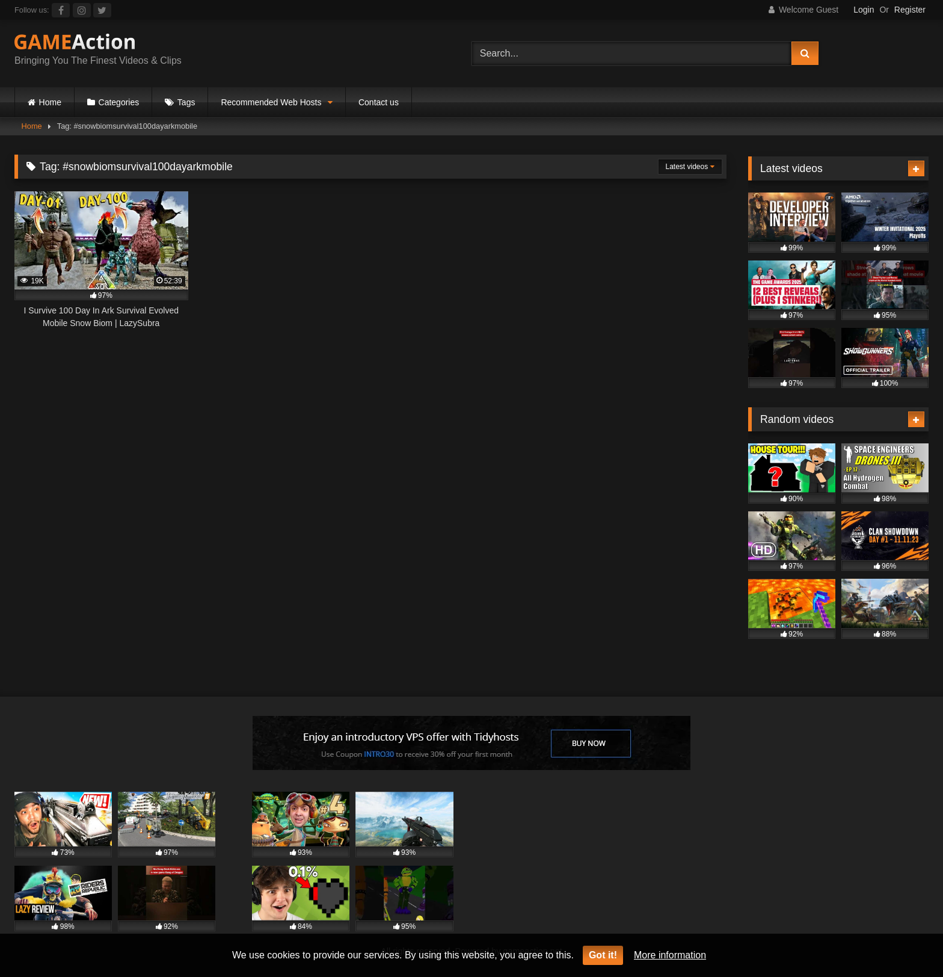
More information (670, 955)
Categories (119, 102)
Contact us (378, 102)
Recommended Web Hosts (271, 102)
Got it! (603, 955)
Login (863, 9)
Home (50, 102)
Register (910, 9)
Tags (186, 102)
